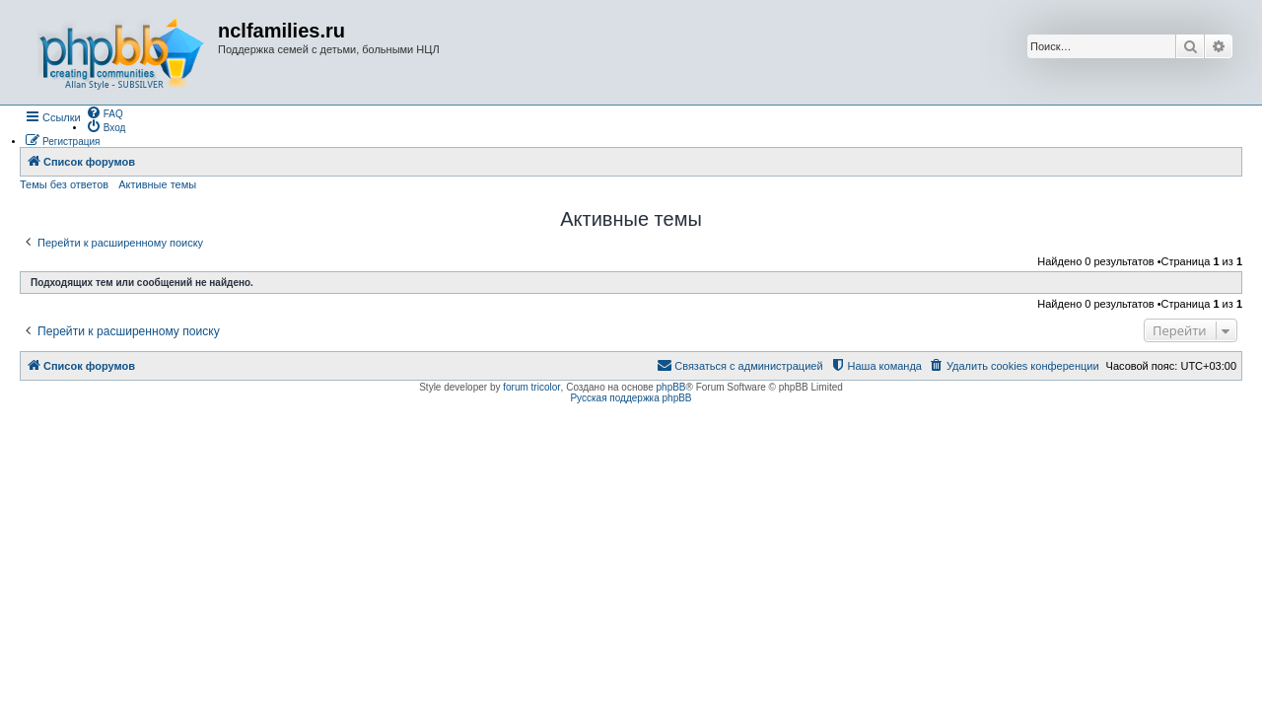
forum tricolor (531, 387)
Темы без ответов (64, 184)
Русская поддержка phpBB (630, 398)
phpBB (671, 387)
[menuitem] (104, 112)
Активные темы (157, 184)
